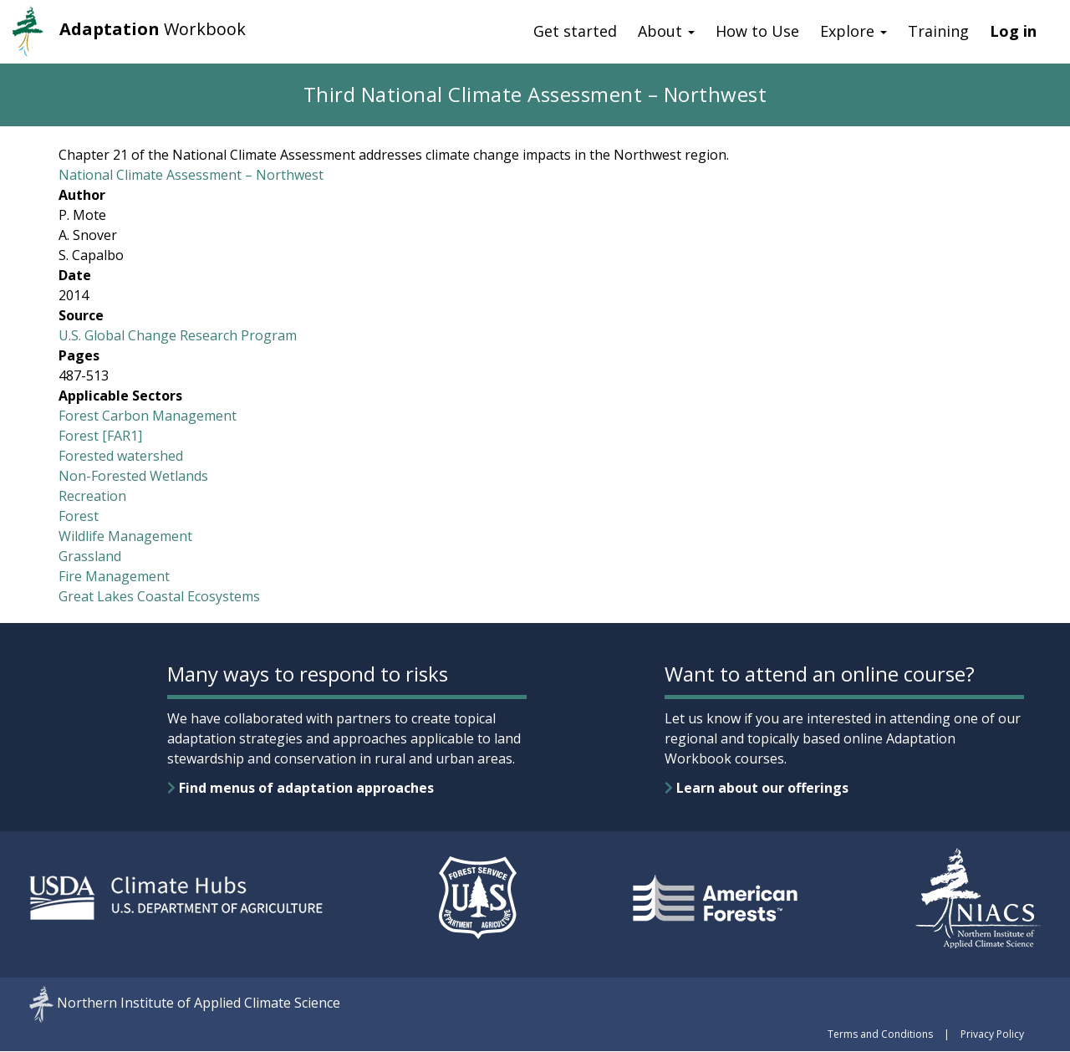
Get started (575, 31)
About (666, 31)
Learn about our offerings (756, 788)
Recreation (92, 496)
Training (938, 31)
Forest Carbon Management (148, 415)
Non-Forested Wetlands (133, 476)
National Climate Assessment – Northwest (191, 175)
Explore (853, 31)
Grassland (90, 556)
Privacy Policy (992, 1034)
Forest (79, 516)
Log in (1013, 31)
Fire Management (114, 576)
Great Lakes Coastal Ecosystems (159, 596)
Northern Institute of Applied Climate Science (198, 1003)
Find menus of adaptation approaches (300, 788)
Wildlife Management (125, 536)
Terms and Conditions (880, 1034)
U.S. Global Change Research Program (178, 335)
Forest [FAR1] (100, 435)
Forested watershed (121, 456)
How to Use (757, 31)
